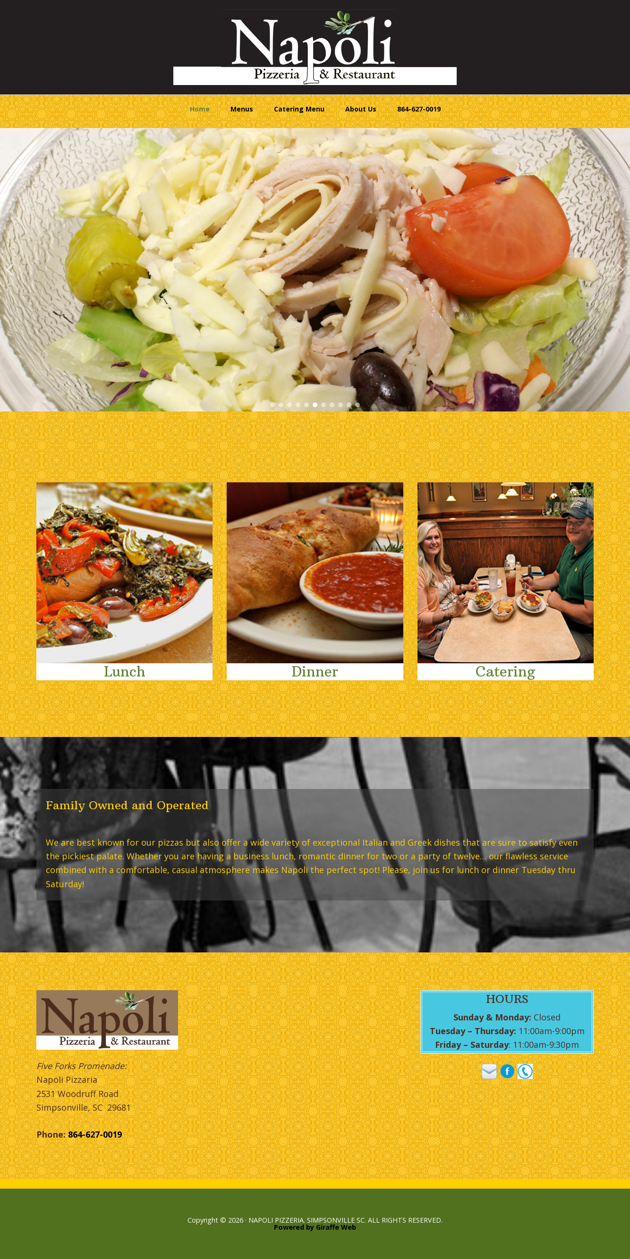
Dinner (314, 671)
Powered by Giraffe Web (315, 1227)
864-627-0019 (95, 1134)
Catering (505, 671)
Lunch (124, 671)
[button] (9, 269)
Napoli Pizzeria (315, 47)
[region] (315, 269)
